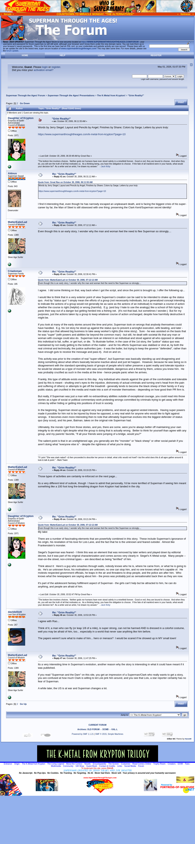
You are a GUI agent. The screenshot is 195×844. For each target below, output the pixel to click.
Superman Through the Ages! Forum (25, 95)
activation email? (43, 70)
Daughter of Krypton (20, 118)
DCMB (105, 729)
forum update (12, 51)
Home (25, 55)
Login (101, 55)
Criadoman (15, 271)
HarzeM (188, 739)
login (45, 66)
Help (62, 55)
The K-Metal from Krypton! (111, 95)
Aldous (12, 173)
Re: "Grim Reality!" (64, 173)
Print (181, 102)
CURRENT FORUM (97, 725)
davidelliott (15, 611)
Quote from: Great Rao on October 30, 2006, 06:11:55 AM (65, 182)
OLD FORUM (93, 729)
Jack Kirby (105, 166)
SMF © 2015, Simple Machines (109, 734)
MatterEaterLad (17, 222)
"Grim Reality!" (136, 95)
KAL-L (114, 729)
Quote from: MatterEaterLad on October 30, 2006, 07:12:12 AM (68, 280)
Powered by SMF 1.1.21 (83, 734)
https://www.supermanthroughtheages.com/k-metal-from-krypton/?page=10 (82, 134)
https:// (110, 42)
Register (156, 55)
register (56, 66)
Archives (82, 729)
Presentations (71, 95)
